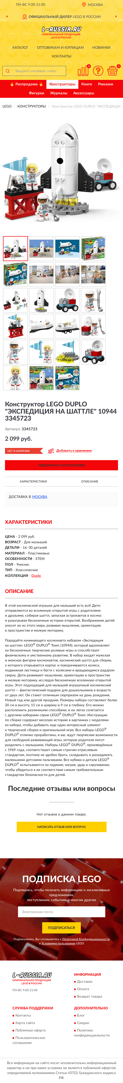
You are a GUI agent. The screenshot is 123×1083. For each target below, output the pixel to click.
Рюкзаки (105, 84)
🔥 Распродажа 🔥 (26, 84)
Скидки (83, 1023)
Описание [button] (89, 481)
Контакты (61, 56)
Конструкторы (62, 84)
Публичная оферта (30, 1030)
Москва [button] (39, 497)
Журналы (58, 93)
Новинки (101, 48)
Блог (81, 1015)
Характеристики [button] (33, 481)
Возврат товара (89, 997)
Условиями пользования (58, 943)
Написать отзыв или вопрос (61, 826)
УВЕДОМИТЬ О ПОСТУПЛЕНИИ (61, 465)
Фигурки (36, 93)
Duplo (36, 576)
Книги (86, 84)
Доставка (84, 982)
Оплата (83, 989)
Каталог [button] (20, 48)
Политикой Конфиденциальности (86, 939)
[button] (98, 71)
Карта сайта (25, 1023)
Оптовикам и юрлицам (60, 48)
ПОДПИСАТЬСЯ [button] (61, 928)
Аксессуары (83, 93)
